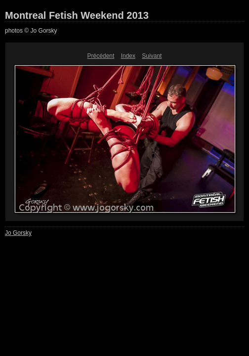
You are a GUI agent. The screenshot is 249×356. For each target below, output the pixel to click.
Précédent (101, 55)
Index (128, 55)
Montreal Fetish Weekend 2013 (77, 15)
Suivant (152, 55)
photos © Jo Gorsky (31, 30)
